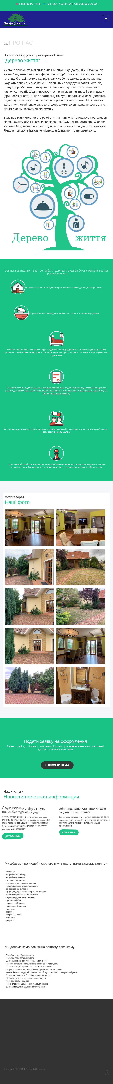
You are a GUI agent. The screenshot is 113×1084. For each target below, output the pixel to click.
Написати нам (57, 765)
